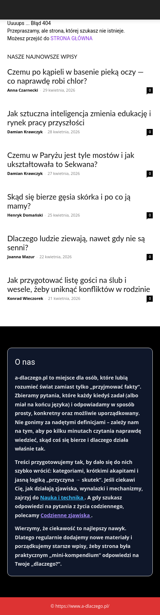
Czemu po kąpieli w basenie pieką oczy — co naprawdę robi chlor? (75, 76)
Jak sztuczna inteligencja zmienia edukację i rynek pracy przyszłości (79, 118)
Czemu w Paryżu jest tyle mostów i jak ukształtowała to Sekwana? (70, 159)
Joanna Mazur (21, 256)
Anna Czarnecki (22, 90)
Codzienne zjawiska (66, 515)
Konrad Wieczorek (25, 298)
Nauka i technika (62, 497)
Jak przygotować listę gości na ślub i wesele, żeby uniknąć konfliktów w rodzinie (78, 284)
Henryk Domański (25, 215)
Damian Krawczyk (25, 131)
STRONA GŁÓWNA (72, 38)
